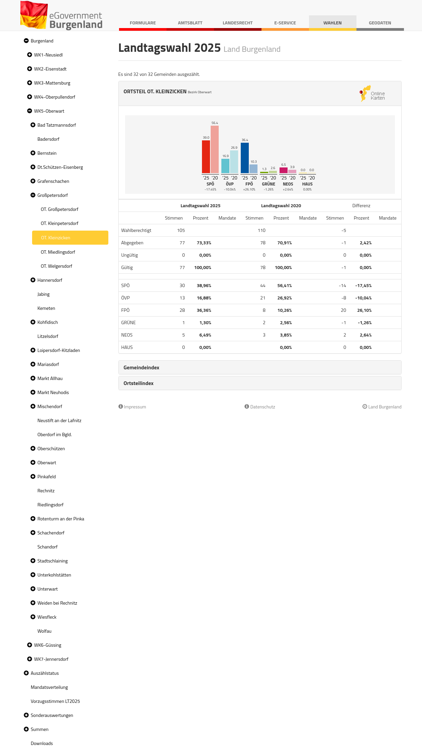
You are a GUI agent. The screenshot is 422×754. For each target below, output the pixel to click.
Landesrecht (238, 22)
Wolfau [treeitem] (44, 630)
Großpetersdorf (52, 195)
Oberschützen (51, 448)
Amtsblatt (190, 22)
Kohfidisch (47, 322)
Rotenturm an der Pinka (60, 518)
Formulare (143, 22)
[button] (25, 40)
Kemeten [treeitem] (46, 307)
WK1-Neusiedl (48, 54)
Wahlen (332, 22)
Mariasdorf (48, 364)
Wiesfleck (47, 616)
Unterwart (47, 588)
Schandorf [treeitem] (47, 546)
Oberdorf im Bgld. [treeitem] (54, 434)
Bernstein (47, 152)
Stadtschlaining (52, 560)
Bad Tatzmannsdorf (56, 124)
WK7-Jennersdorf (51, 658)
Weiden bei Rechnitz (57, 602)
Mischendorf (49, 406)
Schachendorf (51, 532)
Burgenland (42, 40)
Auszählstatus (45, 672)
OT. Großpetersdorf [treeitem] (59, 209)
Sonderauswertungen (52, 715)
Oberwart (46, 462)
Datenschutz (259, 406)
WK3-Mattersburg (52, 82)
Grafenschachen (53, 180)
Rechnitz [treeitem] (46, 490)
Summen (39, 729)
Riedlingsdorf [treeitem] (50, 504)
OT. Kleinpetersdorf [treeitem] (59, 223)
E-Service (285, 22)
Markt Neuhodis (53, 392)
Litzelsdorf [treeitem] (47, 336)
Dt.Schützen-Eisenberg (60, 166)
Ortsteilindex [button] (139, 383)
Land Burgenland (382, 406)
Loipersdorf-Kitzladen (58, 350)
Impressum (132, 406)
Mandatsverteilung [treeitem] (49, 686)
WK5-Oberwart (49, 110)
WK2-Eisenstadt (50, 68)
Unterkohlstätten (54, 574)
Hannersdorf (49, 279)
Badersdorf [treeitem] (48, 138)
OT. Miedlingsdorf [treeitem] (58, 251)
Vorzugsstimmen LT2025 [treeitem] (55, 701)
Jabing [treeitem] (43, 293)
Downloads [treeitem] (42, 743)
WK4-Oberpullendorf (54, 96)
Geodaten (380, 22)
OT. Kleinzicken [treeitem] (55, 237)
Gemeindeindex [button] (142, 367)
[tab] (260, 367)
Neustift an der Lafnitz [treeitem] (59, 420)
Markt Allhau (50, 378)
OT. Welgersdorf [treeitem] (56, 265)
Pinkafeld (46, 476)
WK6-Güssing (47, 644)
